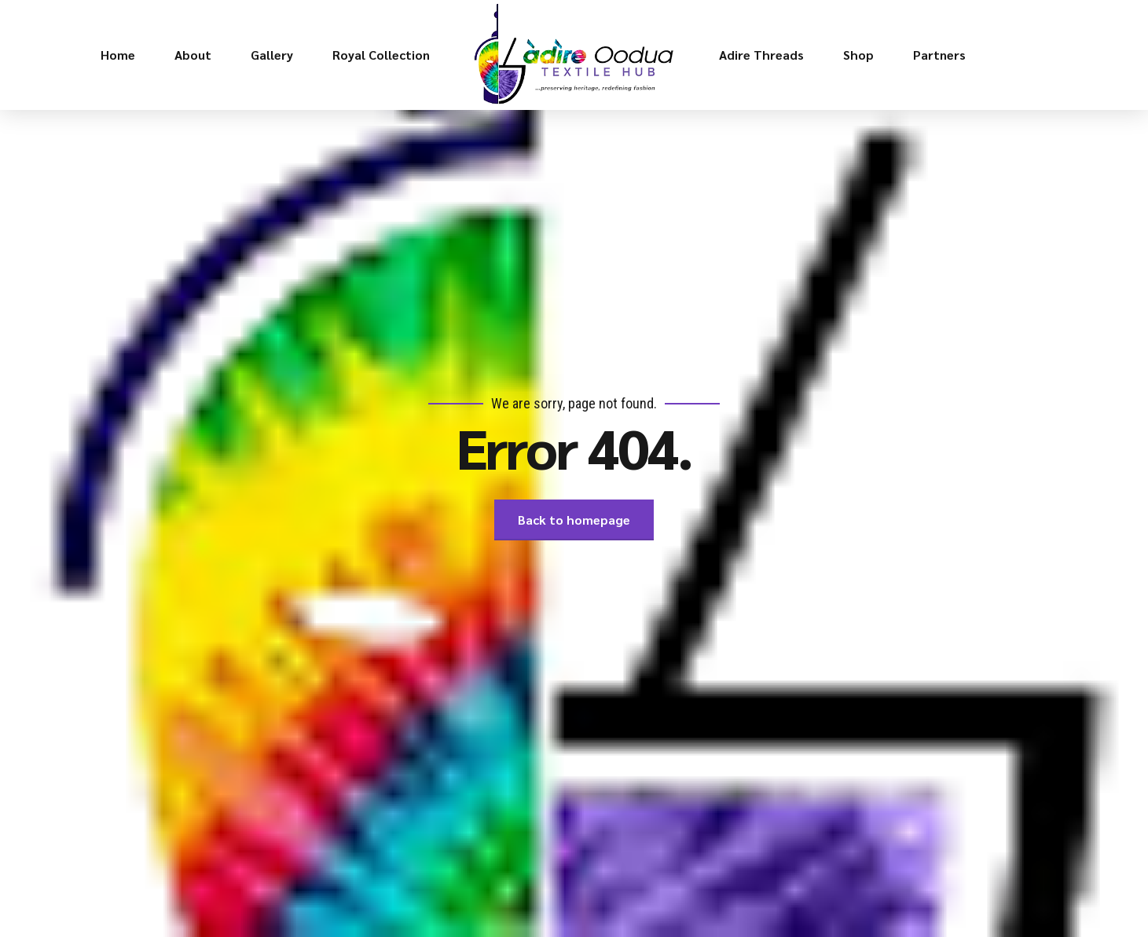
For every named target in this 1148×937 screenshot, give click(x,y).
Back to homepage (574, 519)
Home (118, 54)
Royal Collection (381, 54)
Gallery (272, 54)
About (192, 54)
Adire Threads (761, 54)
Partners (939, 54)
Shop (858, 54)
